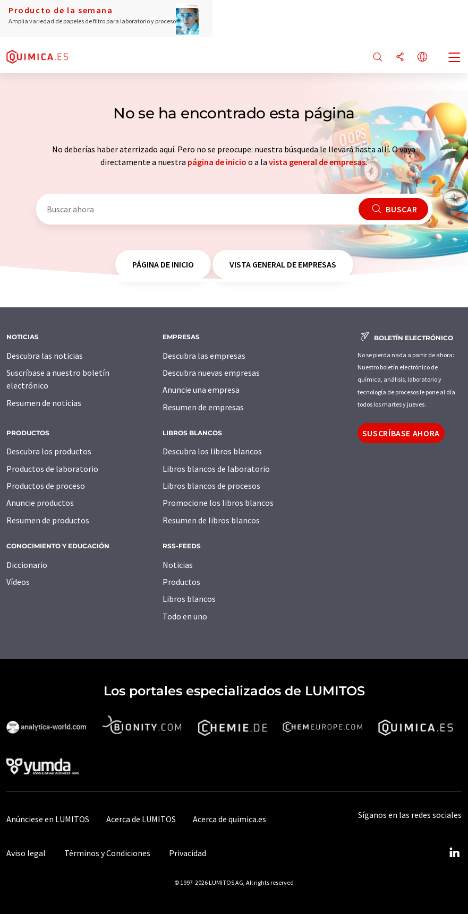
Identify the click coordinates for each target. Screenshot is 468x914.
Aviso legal (26, 853)
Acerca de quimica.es (229, 819)
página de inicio (217, 162)
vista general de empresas (317, 162)
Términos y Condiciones (107, 853)
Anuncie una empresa (201, 389)
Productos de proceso (45, 485)
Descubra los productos (48, 451)
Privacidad (187, 853)
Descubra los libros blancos (212, 451)
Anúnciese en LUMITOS (47, 819)
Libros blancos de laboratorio (216, 468)
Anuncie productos (40, 502)
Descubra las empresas (204, 355)
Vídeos (18, 581)
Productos (181, 581)
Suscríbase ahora (401, 433)
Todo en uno (185, 616)
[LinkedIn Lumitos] (454, 853)
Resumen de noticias (43, 403)
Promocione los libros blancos (218, 502)
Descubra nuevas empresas (211, 372)
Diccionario (26, 564)
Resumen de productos (47, 520)
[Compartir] (400, 57)
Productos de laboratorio (52, 468)
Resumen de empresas (203, 407)
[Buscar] (377, 57)
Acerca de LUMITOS (141, 819)
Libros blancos (189, 598)
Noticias (178, 564)
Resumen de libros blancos (211, 520)
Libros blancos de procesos (211, 485)
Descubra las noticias (44, 355)
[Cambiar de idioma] (422, 57)
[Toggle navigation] (455, 58)
